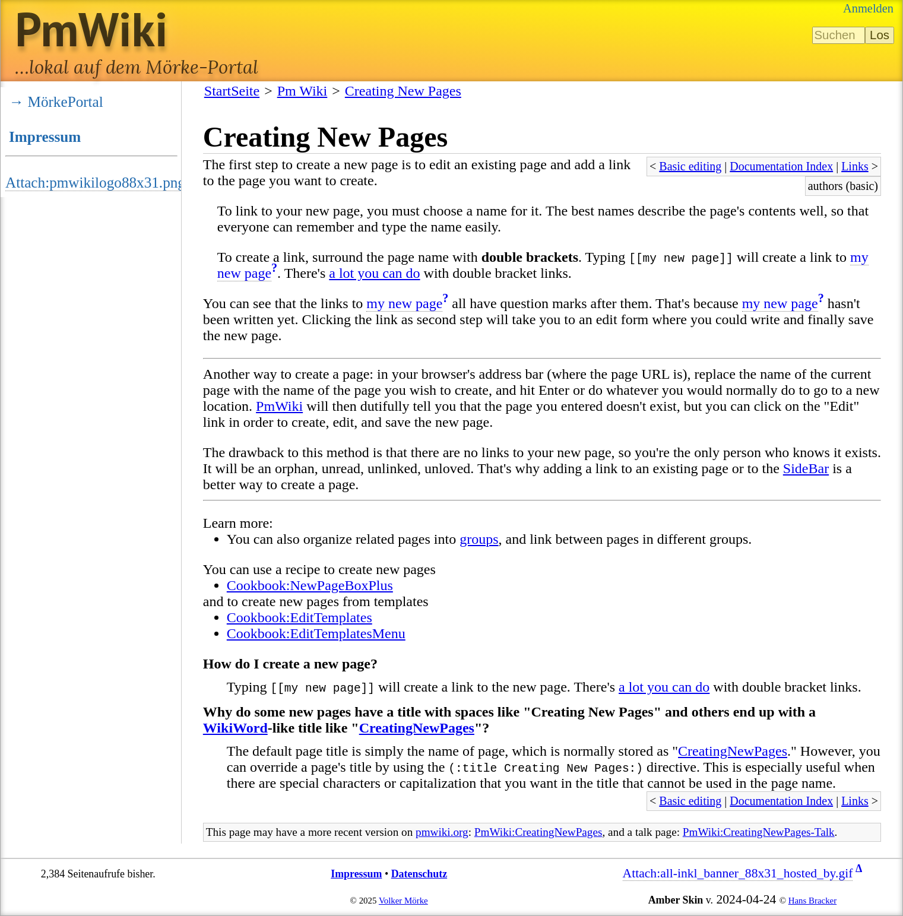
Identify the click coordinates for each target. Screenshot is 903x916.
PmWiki (279, 406)
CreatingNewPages (416, 728)
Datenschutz (419, 874)
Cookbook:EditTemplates (299, 617)
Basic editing (690, 166)
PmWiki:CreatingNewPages (538, 832)
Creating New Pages (403, 91)
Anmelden (868, 8)
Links (855, 166)
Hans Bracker (812, 900)
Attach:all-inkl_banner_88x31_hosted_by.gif (738, 873)
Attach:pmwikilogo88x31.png (95, 183)
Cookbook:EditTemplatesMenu (316, 633)
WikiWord (235, 728)
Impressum (45, 137)
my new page (404, 303)
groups (479, 539)
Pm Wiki (302, 91)
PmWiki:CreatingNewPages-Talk (759, 832)
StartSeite (231, 91)
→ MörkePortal (56, 102)
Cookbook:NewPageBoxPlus (310, 585)
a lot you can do (374, 273)
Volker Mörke (403, 900)
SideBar (806, 468)
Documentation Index (781, 166)
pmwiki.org (442, 832)
